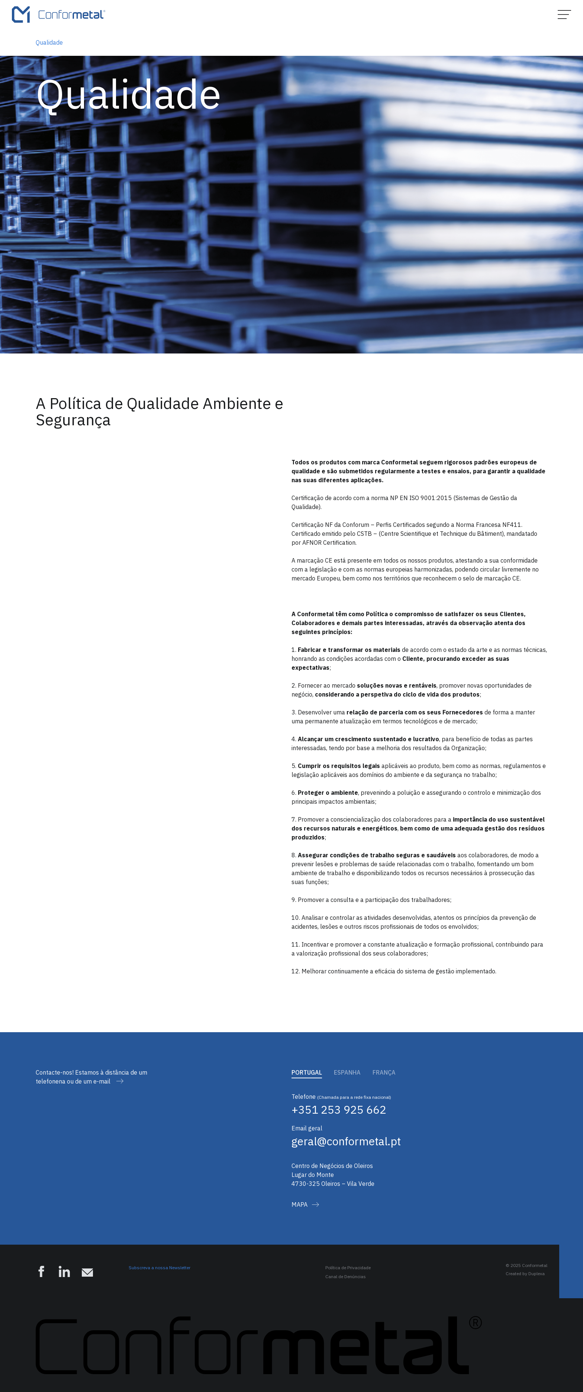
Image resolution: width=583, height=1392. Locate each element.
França (384, 1072)
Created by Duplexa (525, 1273)
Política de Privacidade (348, 1267)
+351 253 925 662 (339, 1109)
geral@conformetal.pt (346, 1141)
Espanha (347, 1072)
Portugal (307, 1072)
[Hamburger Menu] (564, 14)
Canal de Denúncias (345, 1276)
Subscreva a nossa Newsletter (159, 1267)
